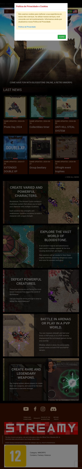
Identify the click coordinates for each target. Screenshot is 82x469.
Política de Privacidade (27, 27)
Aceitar (61, 37)
